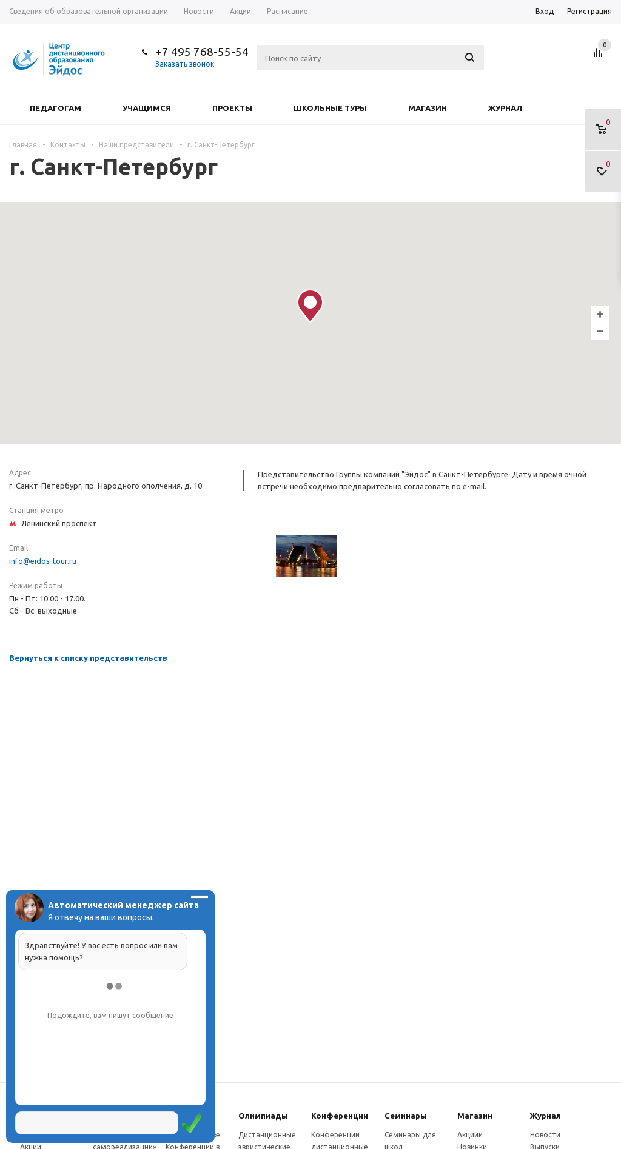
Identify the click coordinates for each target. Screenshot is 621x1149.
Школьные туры (330, 108)
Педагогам (55, 108)
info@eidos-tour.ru (42, 561)
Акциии (470, 1135)
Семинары (405, 1115)
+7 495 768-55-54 (202, 51)
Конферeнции (339, 1115)
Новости (545, 1135)
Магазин (427, 108)
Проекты (232, 108)
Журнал (505, 108)
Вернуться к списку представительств (88, 658)
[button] (310, 306)
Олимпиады (263, 1115)
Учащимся (147, 108)
